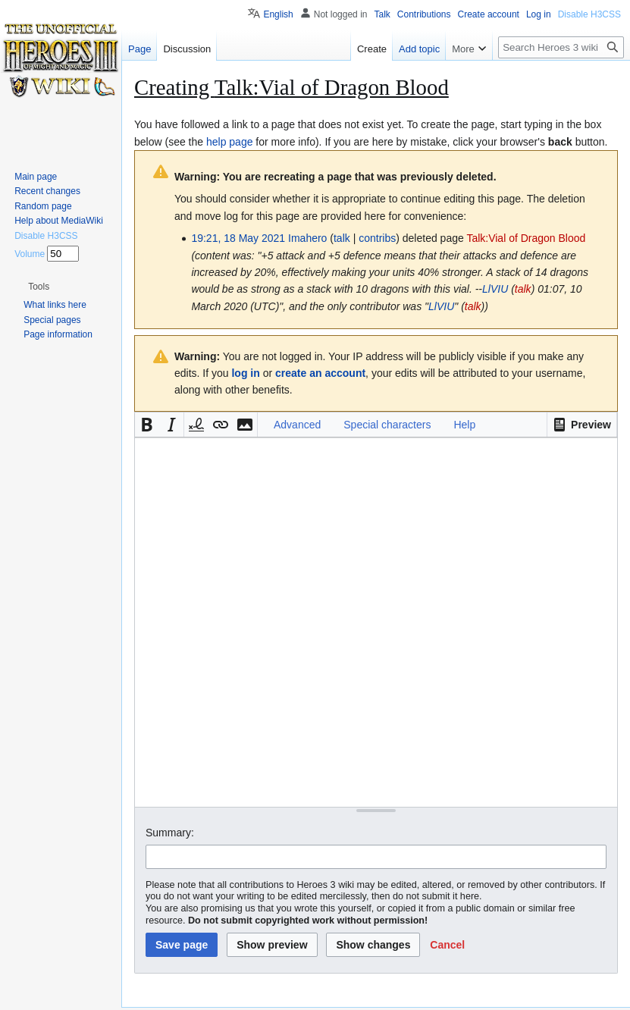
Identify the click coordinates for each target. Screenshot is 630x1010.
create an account (320, 373)
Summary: (170, 833)
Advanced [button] (297, 425)
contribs (377, 238)
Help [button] (464, 425)
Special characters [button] (387, 425)
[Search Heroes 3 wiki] (561, 47)
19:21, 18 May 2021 (238, 238)
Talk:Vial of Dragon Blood (525, 238)
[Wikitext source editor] (376, 622)
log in (245, 373)
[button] (581, 424)
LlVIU (495, 289)
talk (342, 238)
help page (229, 142)
